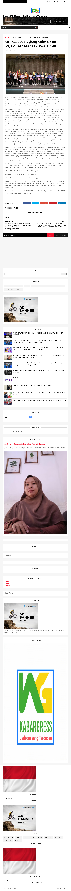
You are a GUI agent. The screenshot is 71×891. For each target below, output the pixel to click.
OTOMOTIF (60, 286)
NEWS (42, 286)
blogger (50, 235)
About (7, 584)
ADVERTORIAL (10, 286)
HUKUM (34, 286)
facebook (64, 235)
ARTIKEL (19, 286)
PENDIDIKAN (9, 289)
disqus (57, 235)
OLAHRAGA (50, 286)
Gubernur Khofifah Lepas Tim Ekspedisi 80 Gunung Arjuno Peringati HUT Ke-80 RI (39, 401)
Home (7, 37)
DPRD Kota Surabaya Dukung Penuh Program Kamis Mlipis (32, 386)
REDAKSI (19, 289)
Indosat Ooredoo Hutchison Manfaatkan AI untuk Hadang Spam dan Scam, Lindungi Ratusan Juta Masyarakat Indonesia (37, 342)
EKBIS (12, 37)
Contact (7, 585)
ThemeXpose (12, 888)
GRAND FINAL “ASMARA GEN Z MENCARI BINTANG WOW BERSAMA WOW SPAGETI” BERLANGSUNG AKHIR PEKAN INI (38, 349)
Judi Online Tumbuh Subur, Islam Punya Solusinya (25, 444)
